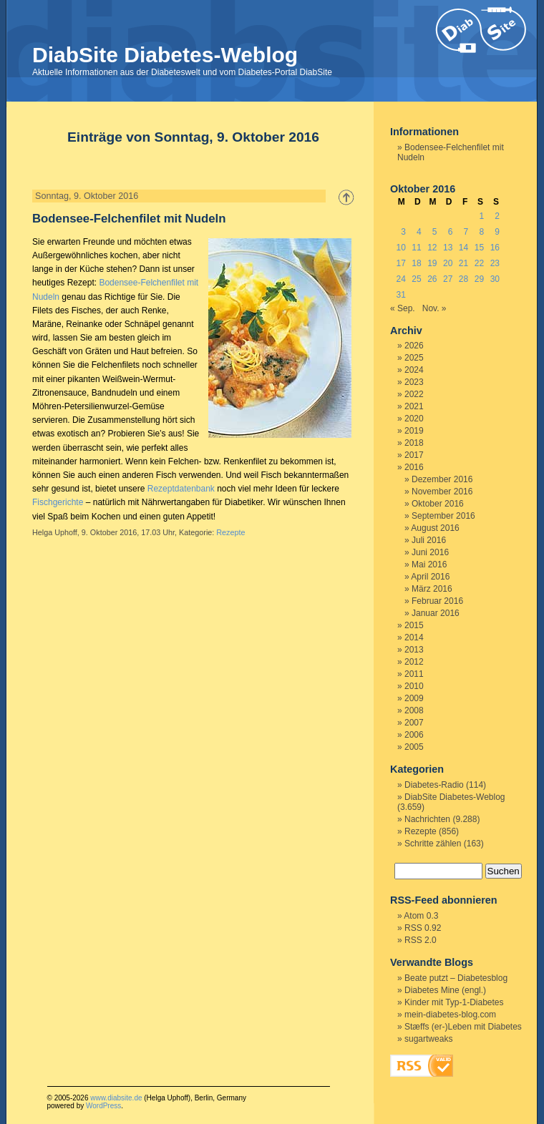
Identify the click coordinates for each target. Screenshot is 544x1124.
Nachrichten (427, 819)
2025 (414, 358)
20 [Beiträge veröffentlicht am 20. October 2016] (447, 263)
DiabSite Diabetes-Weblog (165, 55)
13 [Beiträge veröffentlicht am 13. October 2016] (447, 248)
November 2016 (442, 492)
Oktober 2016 (438, 504)
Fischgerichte (57, 502)
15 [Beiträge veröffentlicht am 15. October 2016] (479, 248)
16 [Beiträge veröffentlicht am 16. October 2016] (495, 248)
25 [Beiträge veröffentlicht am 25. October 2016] (416, 279)
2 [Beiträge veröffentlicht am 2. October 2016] (497, 216)
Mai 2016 (429, 564)
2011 (414, 674)
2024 (414, 370)
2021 (414, 406)
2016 (414, 467)
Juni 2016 (430, 552)
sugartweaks (428, 1039)
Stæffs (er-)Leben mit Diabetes (463, 1027)
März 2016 (432, 589)
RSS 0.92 (422, 928)
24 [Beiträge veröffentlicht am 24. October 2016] (400, 279)
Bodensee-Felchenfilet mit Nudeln (128, 218)
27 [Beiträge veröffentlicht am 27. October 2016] (447, 279)
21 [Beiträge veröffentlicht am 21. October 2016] (463, 263)
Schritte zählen (432, 844)
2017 (414, 455)
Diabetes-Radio (434, 785)
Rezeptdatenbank (181, 489)
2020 (414, 419)
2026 (414, 346)
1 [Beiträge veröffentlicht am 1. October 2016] (481, 216)
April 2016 (430, 577)
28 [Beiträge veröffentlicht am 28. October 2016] (463, 279)
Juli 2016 (429, 540)
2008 (414, 710)
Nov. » (434, 308)
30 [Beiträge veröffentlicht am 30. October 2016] (495, 279)
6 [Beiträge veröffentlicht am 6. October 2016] (450, 232)
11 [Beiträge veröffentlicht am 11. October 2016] (416, 248)
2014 (414, 637)
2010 (414, 686)
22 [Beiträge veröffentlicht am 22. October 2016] (479, 263)
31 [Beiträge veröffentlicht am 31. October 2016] (400, 295)
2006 (414, 735)
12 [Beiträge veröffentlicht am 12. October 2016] (432, 248)
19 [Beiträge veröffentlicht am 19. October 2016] (432, 263)
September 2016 (443, 516)
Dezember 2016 (442, 479)
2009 (414, 698)
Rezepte (230, 532)
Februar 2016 (437, 601)
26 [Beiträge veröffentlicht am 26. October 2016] (432, 279)
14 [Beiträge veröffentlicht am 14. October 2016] (463, 248)
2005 (414, 747)
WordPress (103, 1106)
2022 (414, 394)
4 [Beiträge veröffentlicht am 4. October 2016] (419, 232)
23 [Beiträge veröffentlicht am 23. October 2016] (495, 263)
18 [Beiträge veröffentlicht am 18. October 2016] (416, 263)
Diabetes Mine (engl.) (445, 990)
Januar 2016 (436, 613)
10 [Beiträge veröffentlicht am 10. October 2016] (400, 248)
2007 (414, 723)
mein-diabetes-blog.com (450, 1015)
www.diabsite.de (116, 1098)
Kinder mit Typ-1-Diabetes (454, 1002)
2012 (414, 662)
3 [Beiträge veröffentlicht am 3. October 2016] (403, 232)
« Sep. (402, 308)
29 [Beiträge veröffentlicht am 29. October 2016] (479, 279)
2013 (414, 650)
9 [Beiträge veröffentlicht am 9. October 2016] (497, 232)
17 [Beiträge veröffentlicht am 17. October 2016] (400, 263)
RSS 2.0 (420, 940)
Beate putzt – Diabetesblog (455, 978)
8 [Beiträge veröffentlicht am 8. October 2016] (481, 232)
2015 (414, 625)
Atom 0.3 (421, 916)
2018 (414, 443)
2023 (414, 382)
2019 (414, 431)
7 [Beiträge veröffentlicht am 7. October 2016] (466, 232)
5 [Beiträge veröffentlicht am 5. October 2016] (434, 232)
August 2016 (435, 528)
